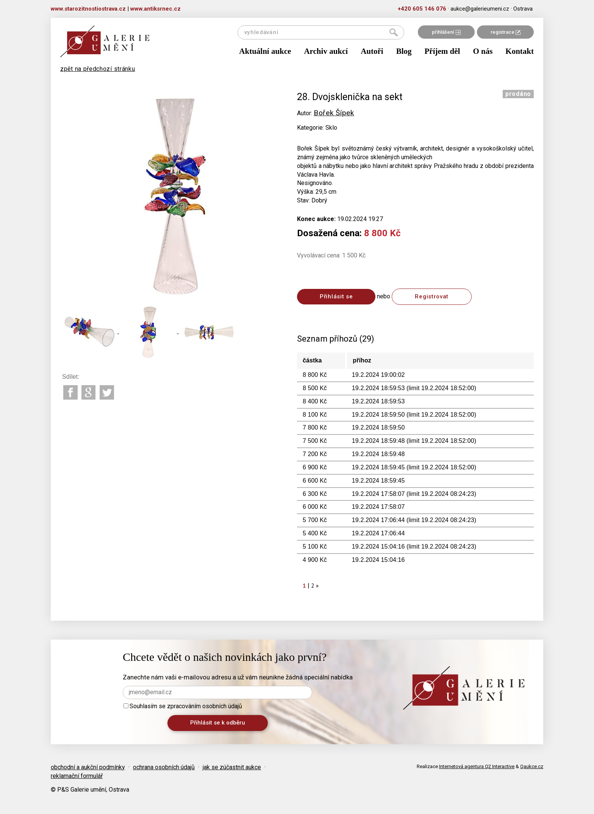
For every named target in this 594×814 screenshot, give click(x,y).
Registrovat (432, 296)
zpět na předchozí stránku (97, 68)
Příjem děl (442, 51)
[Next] (317, 585)
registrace (506, 32)
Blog (404, 51)
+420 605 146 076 (422, 8)
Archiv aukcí (326, 51)
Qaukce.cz (531, 766)
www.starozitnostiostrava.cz (88, 8)
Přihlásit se (336, 296)
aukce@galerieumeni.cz (479, 8)
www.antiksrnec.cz (155, 8)
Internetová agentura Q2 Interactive (476, 766)
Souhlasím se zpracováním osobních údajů (182, 706)
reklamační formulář (77, 775)
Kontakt (519, 51)
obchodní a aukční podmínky (88, 767)
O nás (482, 51)
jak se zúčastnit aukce (232, 767)
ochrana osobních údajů (164, 767)
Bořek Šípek (334, 112)
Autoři (372, 51)
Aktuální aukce (265, 51)
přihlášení (446, 32)
